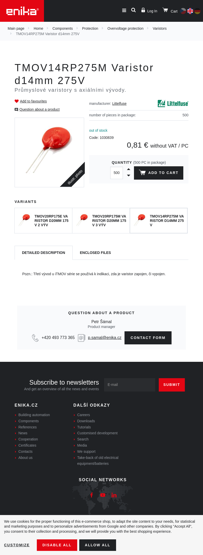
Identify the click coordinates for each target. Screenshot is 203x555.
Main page (16, 28)
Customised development (97, 433)
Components (62, 28)
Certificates (27, 445)
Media (82, 445)
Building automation (34, 415)
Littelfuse (119, 103)
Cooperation (28, 439)
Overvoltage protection (125, 28)
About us (25, 458)
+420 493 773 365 (58, 337)
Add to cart (158, 173)
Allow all (97, 545)
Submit (171, 385)
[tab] (44, 253)
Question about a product (39, 109)
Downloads (86, 421)
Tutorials (84, 427)
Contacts (25, 451)
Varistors (159, 28)
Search (82, 439)
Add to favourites (33, 101)
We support (86, 451)
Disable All (57, 545)
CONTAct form (148, 338)
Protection (90, 28)
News (22, 433)
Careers (83, 415)
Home (38, 28)
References (27, 427)
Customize (17, 545)
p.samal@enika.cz (104, 337)
